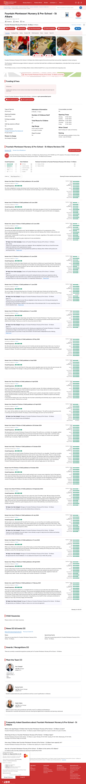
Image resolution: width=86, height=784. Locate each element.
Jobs (31, 767)
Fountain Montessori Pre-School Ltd (14, 131)
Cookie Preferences (74, 776)
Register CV (32, 768)
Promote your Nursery (74, 768)
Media (71, 772)
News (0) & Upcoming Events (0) (13, 631)
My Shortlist (46, 768)
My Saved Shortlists (48, 770)
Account (45, 767)
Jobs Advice (32, 770)
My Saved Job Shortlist (61, 768)
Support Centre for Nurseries (74, 770)
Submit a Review (74, 150)
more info (64, 759)
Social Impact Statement (75, 778)
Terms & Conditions (74, 774)
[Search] (80, 7)
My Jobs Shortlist (60, 767)
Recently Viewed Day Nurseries (48, 772)
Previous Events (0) (28, 631)
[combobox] (67, 7)
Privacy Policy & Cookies (75, 775)
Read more (19, 250)
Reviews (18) (8, 150)
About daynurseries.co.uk (75, 767)
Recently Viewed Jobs (61, 770)
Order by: (7, 176)
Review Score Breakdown (19, 150)
